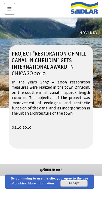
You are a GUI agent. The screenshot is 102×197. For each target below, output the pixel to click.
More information (41, 183)
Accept (74, 183)
